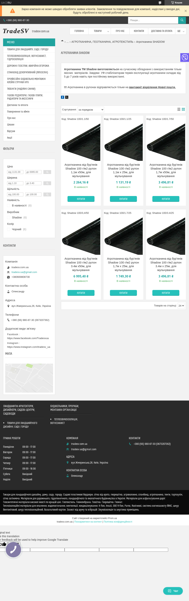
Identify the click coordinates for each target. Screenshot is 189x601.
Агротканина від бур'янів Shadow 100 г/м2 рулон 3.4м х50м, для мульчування (81, 264)
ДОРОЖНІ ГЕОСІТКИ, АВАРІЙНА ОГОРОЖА (28, 65)
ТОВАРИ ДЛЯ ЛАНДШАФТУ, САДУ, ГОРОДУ (27, 49)
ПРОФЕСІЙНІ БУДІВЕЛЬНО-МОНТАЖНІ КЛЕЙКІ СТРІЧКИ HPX (26, 81)
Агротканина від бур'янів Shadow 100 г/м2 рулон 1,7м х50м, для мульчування (165, 170)
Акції (9, 137)
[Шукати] (182, 20)
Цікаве (10, 124)
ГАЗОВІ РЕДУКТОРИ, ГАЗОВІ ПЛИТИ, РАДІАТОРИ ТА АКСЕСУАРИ (25, 97)
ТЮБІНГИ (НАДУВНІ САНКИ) (21, 88)
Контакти (139, 31)
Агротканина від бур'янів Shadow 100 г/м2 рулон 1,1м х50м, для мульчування (81, 170)
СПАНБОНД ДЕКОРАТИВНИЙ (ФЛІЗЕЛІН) (27, 72)
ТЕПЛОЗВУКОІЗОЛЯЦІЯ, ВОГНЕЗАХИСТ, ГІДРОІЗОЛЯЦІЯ (26, 58)
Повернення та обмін (18, 111)
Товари (98, 31)
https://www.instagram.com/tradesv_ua (28, 346)
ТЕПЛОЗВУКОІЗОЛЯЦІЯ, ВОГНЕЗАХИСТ (64, 421)
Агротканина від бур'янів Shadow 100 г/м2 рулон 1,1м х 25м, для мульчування (123, 170)
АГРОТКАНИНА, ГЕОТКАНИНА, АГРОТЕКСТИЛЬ (102, 41)
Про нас (120, 31)
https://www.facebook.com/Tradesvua (28, 338)
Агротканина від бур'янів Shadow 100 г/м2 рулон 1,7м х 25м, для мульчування (123, 264)
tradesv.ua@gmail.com (24, 272)
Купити (81, 199)
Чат (173, 591)
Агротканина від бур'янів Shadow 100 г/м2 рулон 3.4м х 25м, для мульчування (165, 264)
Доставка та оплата (161, 31)
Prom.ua (112, 518)
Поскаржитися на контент (88, 521)
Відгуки (11, 131)
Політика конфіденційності (118, 521)
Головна (79, 31)
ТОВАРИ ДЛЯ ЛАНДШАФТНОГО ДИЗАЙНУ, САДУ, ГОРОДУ (20, 425)
